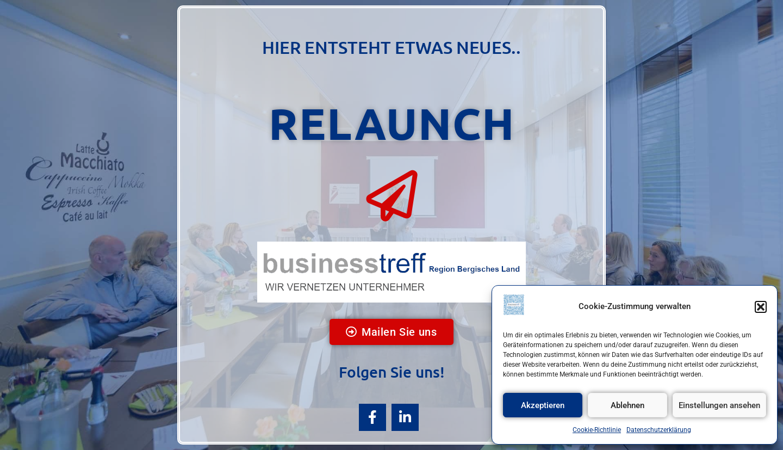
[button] (760, 306)
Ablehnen (627, 405)
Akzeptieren (542, 405)
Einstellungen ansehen (719, 405)
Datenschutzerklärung (658, 430)
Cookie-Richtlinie (597, 430)
